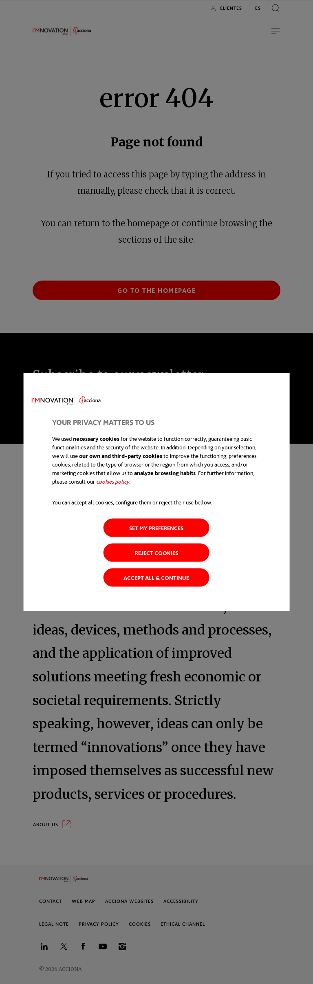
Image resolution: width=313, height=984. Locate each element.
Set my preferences (156, 527)
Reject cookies (156, 552)
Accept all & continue (156, 577)
